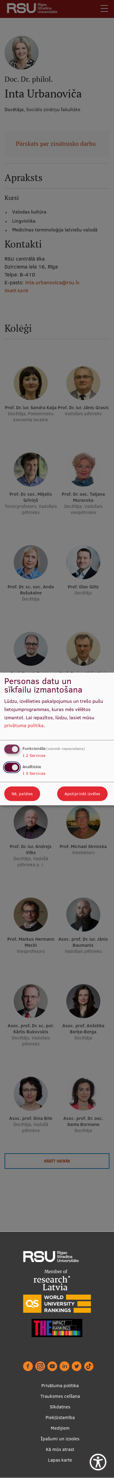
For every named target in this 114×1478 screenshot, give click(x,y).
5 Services (34, 774)
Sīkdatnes (60, 1407)
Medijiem (60, 1428)
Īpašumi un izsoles (60, 1438)
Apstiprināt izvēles (82, 794)
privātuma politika (24, 725)
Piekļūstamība (60, 1417)
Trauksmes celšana (60, 1396)
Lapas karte (60, 1460)
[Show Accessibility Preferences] (98, 1462)
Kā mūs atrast (60, 1449)
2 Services (34, 755)
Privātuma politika (60, 1385)
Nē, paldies (22, 794)
